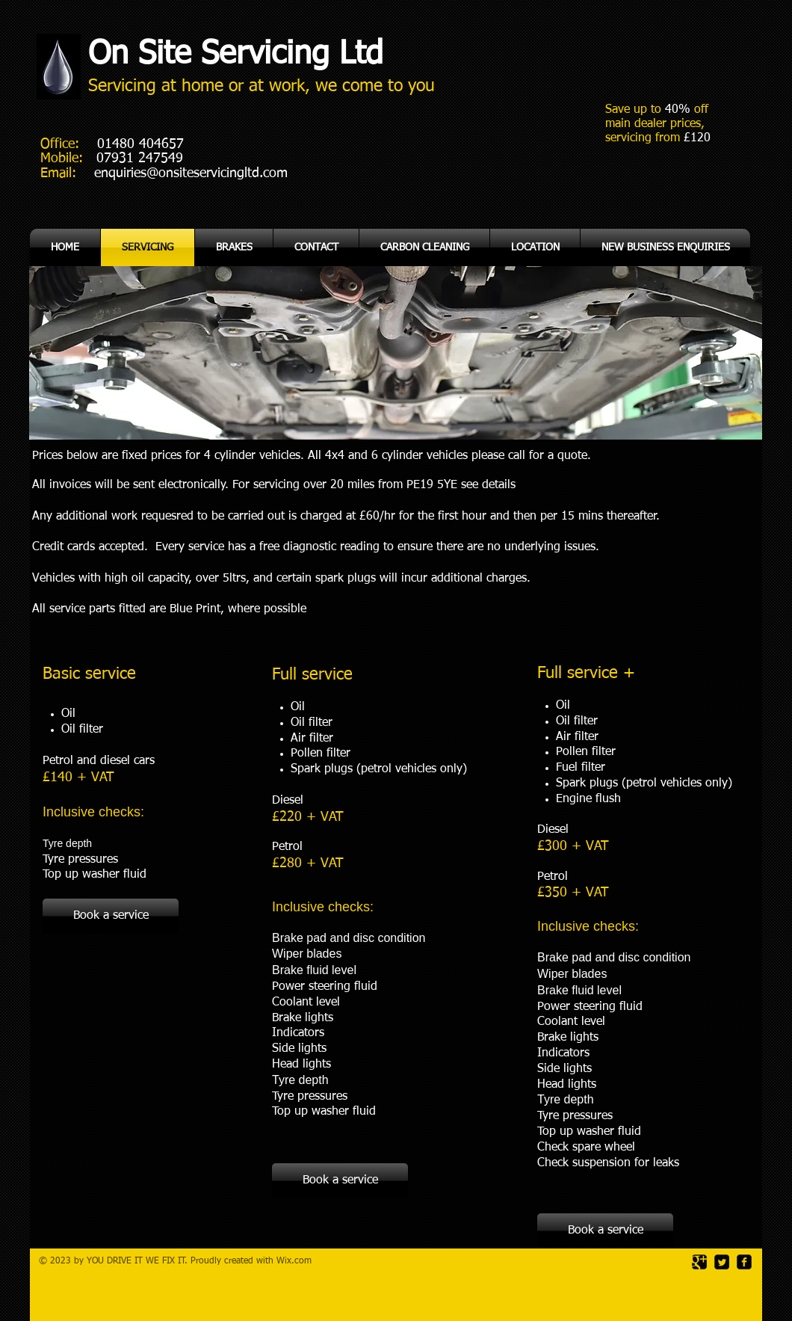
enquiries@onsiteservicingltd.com (191, 173)
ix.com (298, 1261)
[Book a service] (111, 916)
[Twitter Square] (721, 1261)
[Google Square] (699, 1261)
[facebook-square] (744, 1261)
